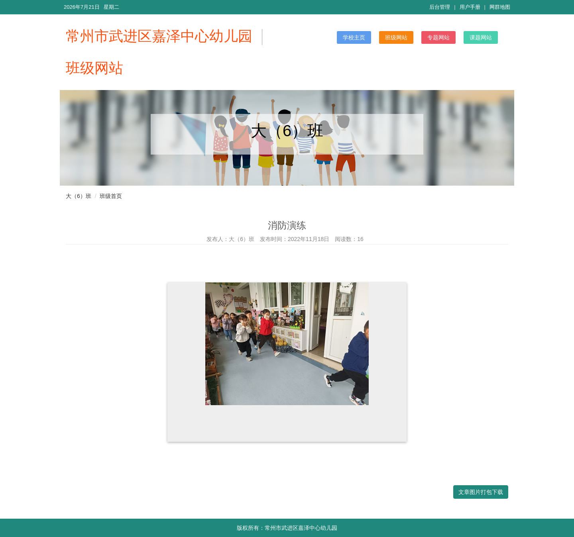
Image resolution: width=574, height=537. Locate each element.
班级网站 (396, 37)
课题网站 (481, 37)
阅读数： (349, 239)
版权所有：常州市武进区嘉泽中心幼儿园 (287, 528)
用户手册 (470, 7)
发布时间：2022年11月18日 (294, 239)
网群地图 (499, 7)
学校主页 (354, 37)
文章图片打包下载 (480, 492)
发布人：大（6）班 (230, 239)
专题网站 (438, 37)
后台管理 (439, 7)
